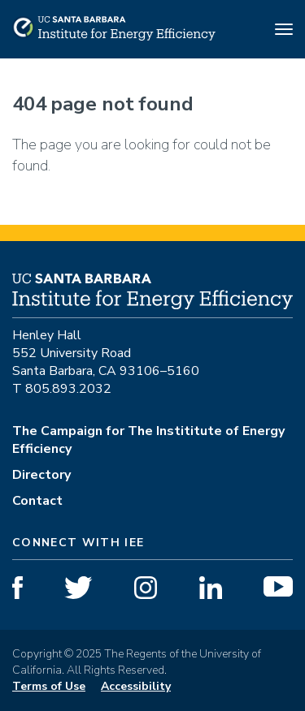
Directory (41, 475)
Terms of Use (48, 686)
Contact (37, 501)
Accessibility (136, 686)
